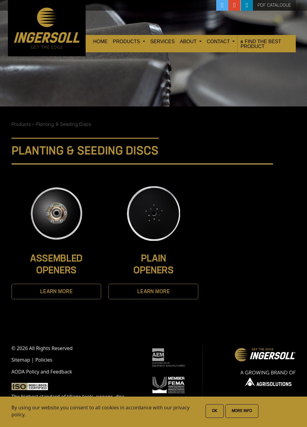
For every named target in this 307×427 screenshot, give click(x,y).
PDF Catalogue (274, 5)
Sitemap (21, 359)
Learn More (56, 292)
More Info (242, 411)
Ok (214, 411)
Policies (43, 359)
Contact (219, 41)
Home (100, 41)
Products (127, 41)
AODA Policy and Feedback (42, 371)
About (189, 41)
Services (162, 41)
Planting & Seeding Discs (63, 125)
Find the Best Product (260, 44)
